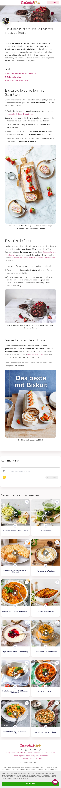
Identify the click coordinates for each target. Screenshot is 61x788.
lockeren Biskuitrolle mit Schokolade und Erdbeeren (33, 258)
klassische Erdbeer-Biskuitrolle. (20, 114)
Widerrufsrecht (41, 756)
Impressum (38, 753)
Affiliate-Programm (25, 753)
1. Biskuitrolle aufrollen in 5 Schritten (20, 74)
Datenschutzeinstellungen (31, 759)
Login (53, 2)
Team (13, 753)
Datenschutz (50, 753)
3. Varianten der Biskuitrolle (16, 81)
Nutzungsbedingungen (24, 756)
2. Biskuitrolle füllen (13, 77)
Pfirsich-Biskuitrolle (35, 354)
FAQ (8, 753)
